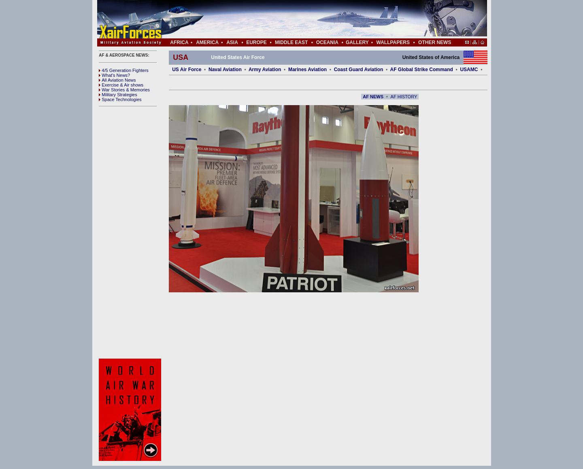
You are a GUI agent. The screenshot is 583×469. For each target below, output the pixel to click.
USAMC (469, 69)
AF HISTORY (404, 96)
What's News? (114, 75)
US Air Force (186, 69)
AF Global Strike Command (421, 69)
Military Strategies (118, 94)
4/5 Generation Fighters (124, 70)
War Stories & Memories (124, 89)
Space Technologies (120, 99)
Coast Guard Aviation (358, 69)
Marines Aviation (307, 69)
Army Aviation (265, 69)
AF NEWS (373, 96)
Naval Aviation (225, 69)
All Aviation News (117, 80)
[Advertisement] (316, 19)
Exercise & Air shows (121, 84)
